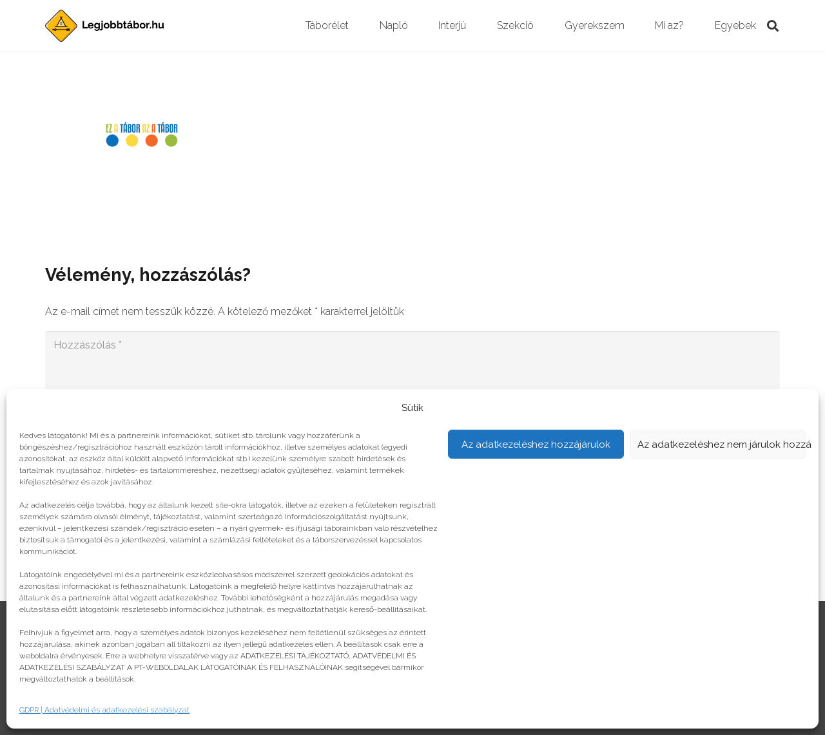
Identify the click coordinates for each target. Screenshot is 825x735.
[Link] (104, 26)
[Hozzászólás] (412, 372)
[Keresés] (773, 26)
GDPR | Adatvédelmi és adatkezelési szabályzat (104, 709)
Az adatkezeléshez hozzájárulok (535, 444)
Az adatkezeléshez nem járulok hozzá (721, 444)
